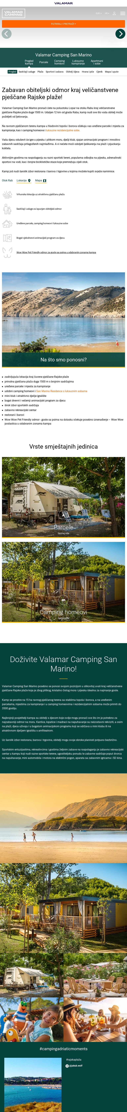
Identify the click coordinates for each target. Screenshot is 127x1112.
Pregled (12, 71)
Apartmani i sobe (97, 62)
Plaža (40, 71)
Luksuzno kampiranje (78, 62)
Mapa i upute (111, 71)
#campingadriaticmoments (63, 1049)
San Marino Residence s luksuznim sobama (61, 391)
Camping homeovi (59, 62)
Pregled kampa (29, 62)
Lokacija (24, 181)
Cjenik (99, 71)
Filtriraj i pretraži (63, 24)
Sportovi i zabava (55, 71)
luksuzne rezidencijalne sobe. (63, 130)
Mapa (41, 181)
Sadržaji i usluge (27, 71)
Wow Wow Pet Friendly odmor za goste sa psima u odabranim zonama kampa (56, 252)
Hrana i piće (88, 71)
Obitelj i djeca (72, 71)
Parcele (43, 62)
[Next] (120, 34)
